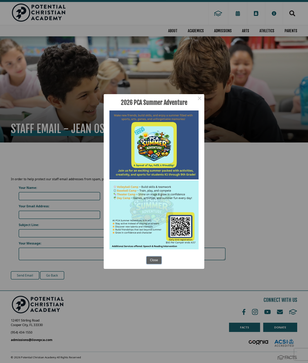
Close (154, 260)
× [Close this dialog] (199, 99)
